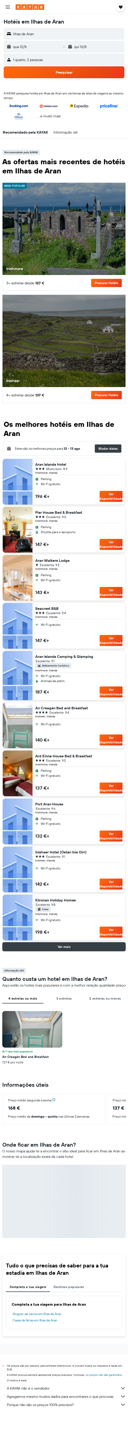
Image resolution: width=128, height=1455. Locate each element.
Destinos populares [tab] (69, 1287)
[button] (8, 7)
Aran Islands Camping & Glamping (64, 656)
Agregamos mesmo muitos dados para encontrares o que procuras (66, 1396)
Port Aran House (49, 804)
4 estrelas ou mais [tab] (22, 998)
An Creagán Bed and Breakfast (61, 708)
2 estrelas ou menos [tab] (105, 998)
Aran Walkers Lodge (52, 560)
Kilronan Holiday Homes (55, 900)
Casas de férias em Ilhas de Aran (35, 1320)
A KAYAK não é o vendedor (66, 1388)
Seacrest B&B (47, 608)
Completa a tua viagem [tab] (28, 1287)
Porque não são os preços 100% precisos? (66, 1404)
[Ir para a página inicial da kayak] (30, 7)
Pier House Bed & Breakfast (58, 512)
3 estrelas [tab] (64, 998)
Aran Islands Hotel (50, 464)
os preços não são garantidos (104, 1375)
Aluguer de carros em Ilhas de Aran (37, 1314)
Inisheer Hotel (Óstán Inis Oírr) (61, 852)
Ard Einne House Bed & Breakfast (63, 756)
